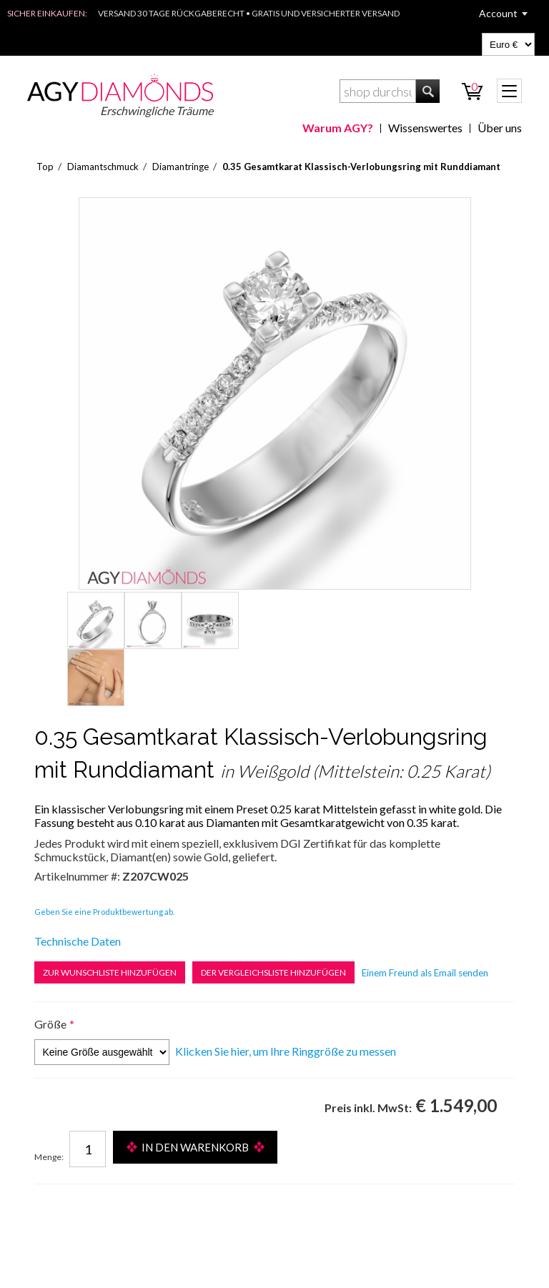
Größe (50, 1024)
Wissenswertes (425, 127)
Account (498, 13)
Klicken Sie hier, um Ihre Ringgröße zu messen (285, 1051)
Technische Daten (77, 941)
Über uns (500, 127)
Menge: (49, 1156)
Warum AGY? (337, 127)
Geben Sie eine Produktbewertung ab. (104, 911)
